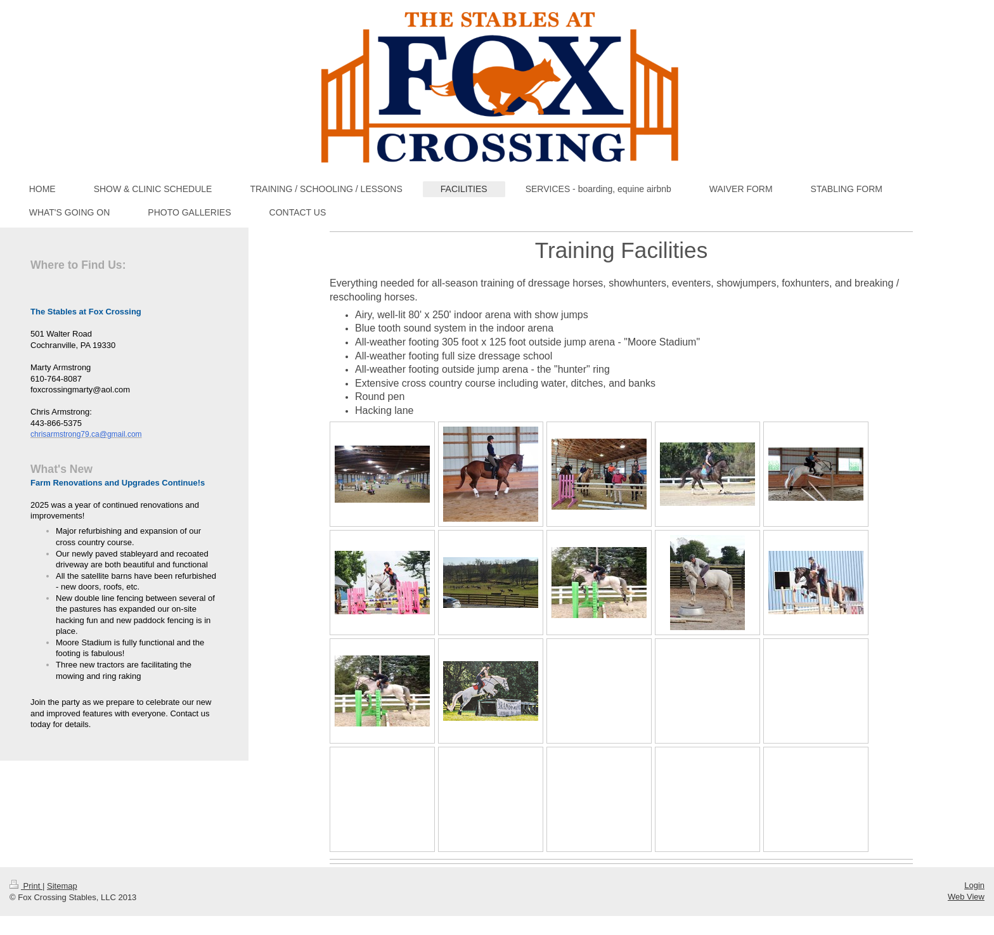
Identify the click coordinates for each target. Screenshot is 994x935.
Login (974, 885)
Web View (966, 896)
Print (26, 886)
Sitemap (62, 886)
